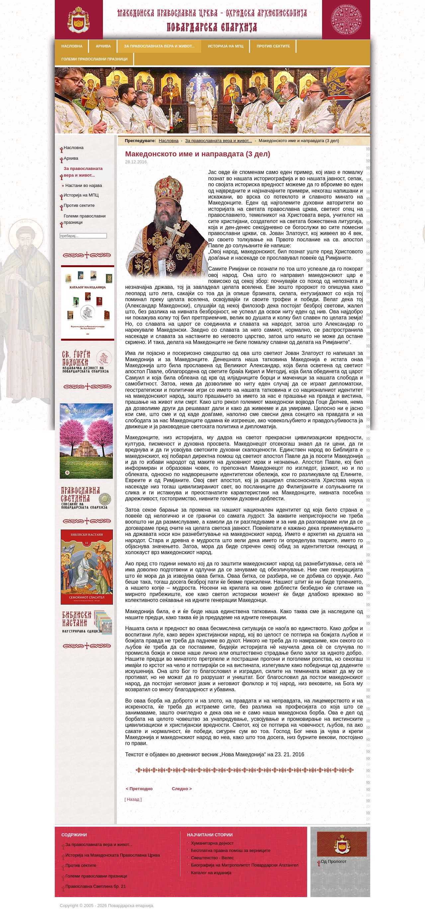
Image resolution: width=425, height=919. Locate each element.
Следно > (182, 788)
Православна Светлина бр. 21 (95, 886)
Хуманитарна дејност (212, 843)
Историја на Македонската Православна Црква (112, 855)
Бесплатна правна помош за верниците (230, 850)
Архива (71, 158)
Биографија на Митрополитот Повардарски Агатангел (244, 865)
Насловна (168, 140)
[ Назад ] (133, 799)
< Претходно (139, 788)
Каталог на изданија (211, 872)
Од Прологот (334, 861)
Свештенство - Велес (212, 857)
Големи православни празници (85, 219)
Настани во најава (83, 185)
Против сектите (79, 205)
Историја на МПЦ (81, 195)
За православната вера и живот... (218, 140)
